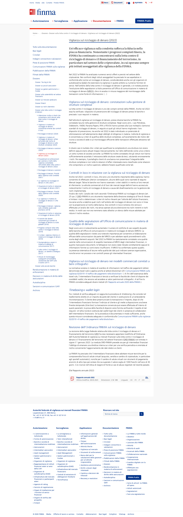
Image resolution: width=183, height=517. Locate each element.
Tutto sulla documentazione (45, 47)
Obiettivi (130, 437)
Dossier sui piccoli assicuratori (45, 86)
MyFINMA (138, 3)
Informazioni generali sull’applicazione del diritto (89, 436)
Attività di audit (133, 448)
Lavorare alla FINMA (135, 443)
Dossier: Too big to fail (43, 82)
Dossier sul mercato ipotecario (46, 100)
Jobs (43, 3)
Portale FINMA (59, 3)
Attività (130, 445)
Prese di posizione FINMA (44, 63)
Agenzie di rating (41, 484)
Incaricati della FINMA (135, 451)
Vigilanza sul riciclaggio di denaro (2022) (104, 33)
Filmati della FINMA (41, 74)
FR (135, 380)
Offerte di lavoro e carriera (63, 514)
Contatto (49, 3)
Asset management (41, 453)
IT (151, 3)
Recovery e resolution (89, 478)
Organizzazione (133, 440)
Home (32, 3)
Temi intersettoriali (64, 439)
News (104, 3)
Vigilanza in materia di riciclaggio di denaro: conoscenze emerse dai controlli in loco (49, 127)
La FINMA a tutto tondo (136, 434)
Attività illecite (86, 446)
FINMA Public (133, 477)
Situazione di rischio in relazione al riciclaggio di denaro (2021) (49, 187)
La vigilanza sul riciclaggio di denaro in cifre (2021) (48, 182)
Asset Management (64, 453)
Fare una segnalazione (136, 494)
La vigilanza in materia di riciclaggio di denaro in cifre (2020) (48, 201)
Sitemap (122, 514)
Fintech (37, 503)
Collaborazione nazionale (137, 454)
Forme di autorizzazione (43, 439)
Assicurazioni (39, 447)
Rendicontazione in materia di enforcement (46, 270)
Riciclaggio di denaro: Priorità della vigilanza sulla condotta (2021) (48, 175)
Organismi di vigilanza (43, 461)
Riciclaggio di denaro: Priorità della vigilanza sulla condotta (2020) (48, 193)
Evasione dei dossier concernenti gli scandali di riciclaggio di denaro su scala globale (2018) (48, 221)
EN (143, 380)
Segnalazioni (132, 491)
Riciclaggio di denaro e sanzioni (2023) (49, 149)
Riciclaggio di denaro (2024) (48, 134)
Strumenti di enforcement (91, 452)
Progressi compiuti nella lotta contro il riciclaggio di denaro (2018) (48, 230)
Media (37, 3)
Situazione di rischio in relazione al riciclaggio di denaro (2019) (49, 214)
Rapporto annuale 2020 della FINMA (124, 282)
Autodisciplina (39, 282)
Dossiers (45, 33)
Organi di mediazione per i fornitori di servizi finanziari (44, 492)
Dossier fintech (40, 103)
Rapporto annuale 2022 (85, 377)
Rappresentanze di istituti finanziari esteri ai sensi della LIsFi (44, 466)
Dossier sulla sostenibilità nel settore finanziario (48, 95)
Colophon (113, 514)
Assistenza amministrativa (91, 465)
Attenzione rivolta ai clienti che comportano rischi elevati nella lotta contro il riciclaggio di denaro (49, 118)
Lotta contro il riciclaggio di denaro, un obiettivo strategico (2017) (49, 251)
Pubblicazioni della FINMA (44, 70)
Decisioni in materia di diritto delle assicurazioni (47, 277)
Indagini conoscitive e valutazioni (47, 59)
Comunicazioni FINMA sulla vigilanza (49, 66)
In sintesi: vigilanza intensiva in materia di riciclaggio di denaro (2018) (49, 237)
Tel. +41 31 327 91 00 (41, 415)
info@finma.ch (39, 418)
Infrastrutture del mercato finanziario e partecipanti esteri (44, 479)
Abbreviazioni (91, 514)
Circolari (36, 55)
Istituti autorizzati (134, 488)
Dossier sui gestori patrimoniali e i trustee (47, 90)
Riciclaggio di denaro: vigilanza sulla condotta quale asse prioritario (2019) (49, 208)
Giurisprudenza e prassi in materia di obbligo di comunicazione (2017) (47, 244)
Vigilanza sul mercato (89, 449)
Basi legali (37, 51)
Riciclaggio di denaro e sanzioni (49, 170)
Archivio (36, 290)
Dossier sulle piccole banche (45, 266)
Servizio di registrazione (43, 487)
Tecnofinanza (62, 480)
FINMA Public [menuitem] (144, 20)
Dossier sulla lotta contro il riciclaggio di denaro (68, 33)
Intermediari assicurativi (43, 450)
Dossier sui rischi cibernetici (45, 107)
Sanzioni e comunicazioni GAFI (46, 286)
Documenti (117, 3)
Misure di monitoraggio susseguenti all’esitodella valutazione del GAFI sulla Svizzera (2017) (47, 260)
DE (132, 380)
